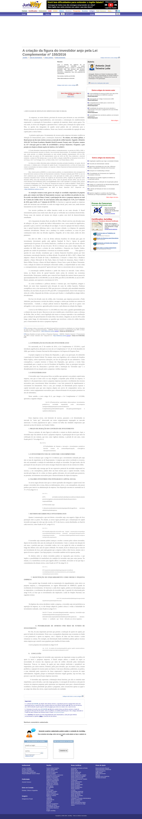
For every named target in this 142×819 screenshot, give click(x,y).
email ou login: (30, 745)
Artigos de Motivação (52, 782)
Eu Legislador (50, 787)
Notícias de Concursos (52, 784)
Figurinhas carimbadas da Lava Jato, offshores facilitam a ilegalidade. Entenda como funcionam (101, 167)
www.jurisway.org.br (58, 712)
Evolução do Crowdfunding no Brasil (99, 170)
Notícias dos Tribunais (52, 783)
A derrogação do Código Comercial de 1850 (101, 99)
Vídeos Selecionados (52, 769)
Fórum (48, 809)
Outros (73, 805)
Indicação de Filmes (52, 805)
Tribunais (49, 797)
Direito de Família (75, 773)
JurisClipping (50, 786)
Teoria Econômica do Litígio (78, 804)
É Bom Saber (50, 790)
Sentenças (49, 801)
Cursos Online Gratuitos (53, 768)
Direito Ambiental (75, 783)
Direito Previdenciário (76, 787)
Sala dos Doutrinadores (36, 57)
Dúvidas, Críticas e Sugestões (30, 790)
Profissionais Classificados (29, 772)
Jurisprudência (50, 799)
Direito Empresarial (60, 57)
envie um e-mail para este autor (100, 83)
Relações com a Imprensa (102, 776)
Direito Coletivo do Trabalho (78, 776)
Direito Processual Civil (77, 777)
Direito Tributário (75, 788)
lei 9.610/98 (35, 703)
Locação (73, 790)
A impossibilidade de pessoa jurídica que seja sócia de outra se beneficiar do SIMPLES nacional (103, 94)
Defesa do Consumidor (53, 794)
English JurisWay (51, 810)
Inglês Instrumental (100, 773)
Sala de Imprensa (51, 793)
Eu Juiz (48, 788)
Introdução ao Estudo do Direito (79, 768)
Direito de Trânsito (76, 794)
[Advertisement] (71, 31)
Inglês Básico (99, 772)
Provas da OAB (51, 771)
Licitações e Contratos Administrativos (81, 798)
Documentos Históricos (53, 808)
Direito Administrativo (76, 782)
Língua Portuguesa (100, 771)
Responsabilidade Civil (77, 793)
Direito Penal (74, 771)
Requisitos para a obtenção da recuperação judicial (103, 182)
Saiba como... (71, 96)
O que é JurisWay (26, 768)
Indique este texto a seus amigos (110, 57)
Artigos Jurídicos (48, 57)
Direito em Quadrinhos (52, 804)
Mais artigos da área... (112, 197)
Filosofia (98, 775)
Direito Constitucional (76, 799)
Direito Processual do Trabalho (79, 779)
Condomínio (74, 780)
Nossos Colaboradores (28, 771)
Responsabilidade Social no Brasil (31, 773)
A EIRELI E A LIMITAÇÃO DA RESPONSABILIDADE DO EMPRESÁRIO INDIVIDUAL (103, 185)
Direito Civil (74, 769)
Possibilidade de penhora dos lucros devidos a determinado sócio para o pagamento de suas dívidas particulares (103, 109)
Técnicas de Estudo (101, 777)
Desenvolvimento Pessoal (102, 768)
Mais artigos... (115, 120)
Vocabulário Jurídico (52, 791)
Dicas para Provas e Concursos (55, 775)
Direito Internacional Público (78, 802)
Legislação (49, 798)
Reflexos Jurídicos (51, 795)
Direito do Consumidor (77, 784)
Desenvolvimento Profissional (103, 769)
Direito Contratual (75, 801)
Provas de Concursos (52, 772)
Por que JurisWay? (27, 769)
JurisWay (25, 57)
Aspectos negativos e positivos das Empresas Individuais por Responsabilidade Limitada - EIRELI (102, 193)
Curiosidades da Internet (53, 806)
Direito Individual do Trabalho (78, 775)
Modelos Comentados (52, 777)
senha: (27, 751)
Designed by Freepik (27, 799)
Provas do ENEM (51, 773)
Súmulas (49, 802)
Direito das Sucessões (77, 795)
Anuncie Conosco (26, 782)
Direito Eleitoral (75, 797)
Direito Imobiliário (75, 786)
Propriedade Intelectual (77, 791)
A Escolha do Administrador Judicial (99, 163)
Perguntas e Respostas (53, 779)
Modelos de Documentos (53, 776)
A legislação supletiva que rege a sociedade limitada (103, 161)
